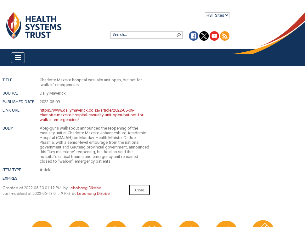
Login (5, 10)
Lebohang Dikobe (85, 187)
